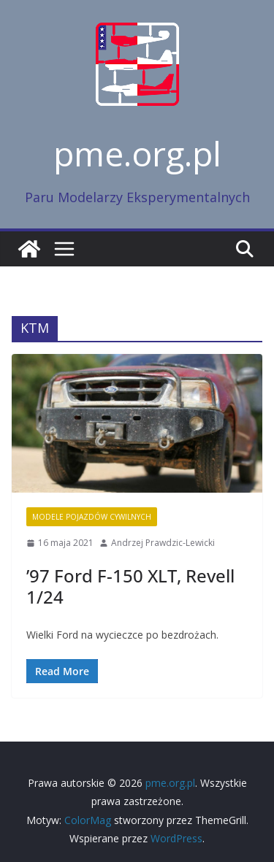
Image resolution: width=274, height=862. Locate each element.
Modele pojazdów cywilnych (91, 517)
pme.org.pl (137, 153)
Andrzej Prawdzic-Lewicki (163, 542)
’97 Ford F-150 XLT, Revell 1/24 (130, 586)
